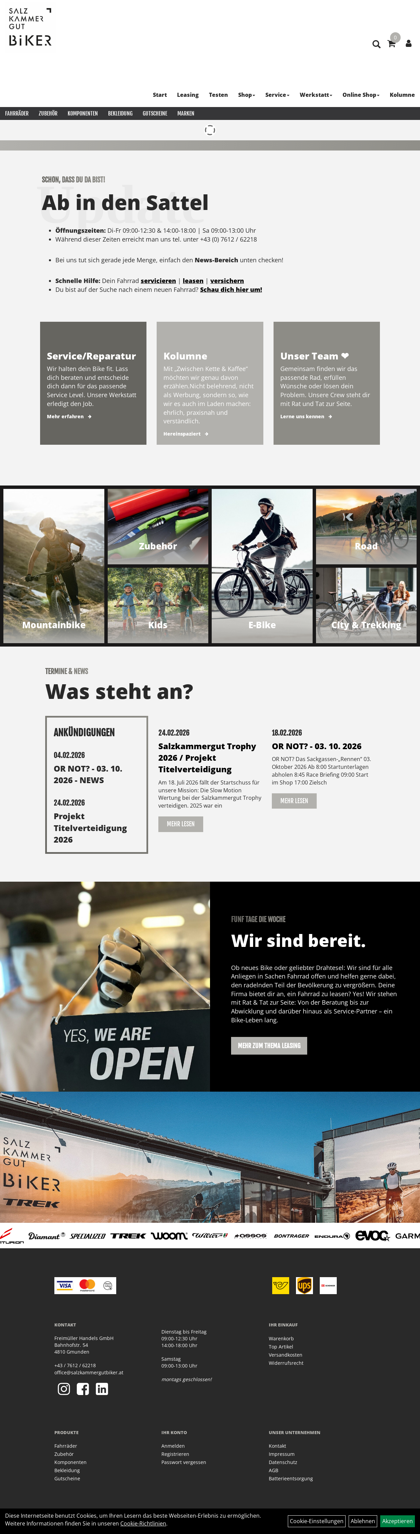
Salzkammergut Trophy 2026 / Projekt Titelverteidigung (207, 757)
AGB (273, 1470)
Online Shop (361, 95)
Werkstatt (316, 95)
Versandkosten (285, 1355)
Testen (218, 95)
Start (160, 95)
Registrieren (175, 1454)
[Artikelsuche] (376, 44)
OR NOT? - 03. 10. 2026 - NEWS (88, 774)
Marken (185, 113)
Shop (246, 95)
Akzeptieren (397, 1521)
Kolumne (402, 95)
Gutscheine (155, 113)
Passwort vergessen (183, 1462)
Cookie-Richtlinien (143, 1523)
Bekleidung (120, 113)
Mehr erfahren (65, 416)
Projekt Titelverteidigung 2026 (90, 827)
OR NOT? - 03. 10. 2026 (317, 746)
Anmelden (173, 1446)
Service (277, 95)
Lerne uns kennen (302, 416)
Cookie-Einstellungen (317, 1521)
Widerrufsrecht (286, 1363)
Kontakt (277, 1446)
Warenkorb (281, 1338)
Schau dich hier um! (231, 289)
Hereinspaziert (181, 433)
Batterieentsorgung (291, 1478)
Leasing (188, 95)
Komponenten (83, 113)
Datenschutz (283, 1462)
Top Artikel (281, 1346)
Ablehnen (363, 1521)
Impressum (282, 1454)
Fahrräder (17, 113)
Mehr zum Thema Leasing (269, 1046)
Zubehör (48, 113)
